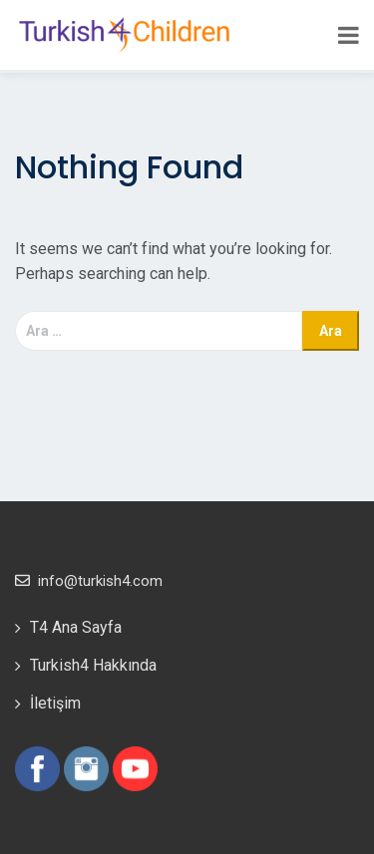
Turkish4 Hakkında (93, 665)
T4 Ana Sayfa (76, 627)
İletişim (55, 703)
